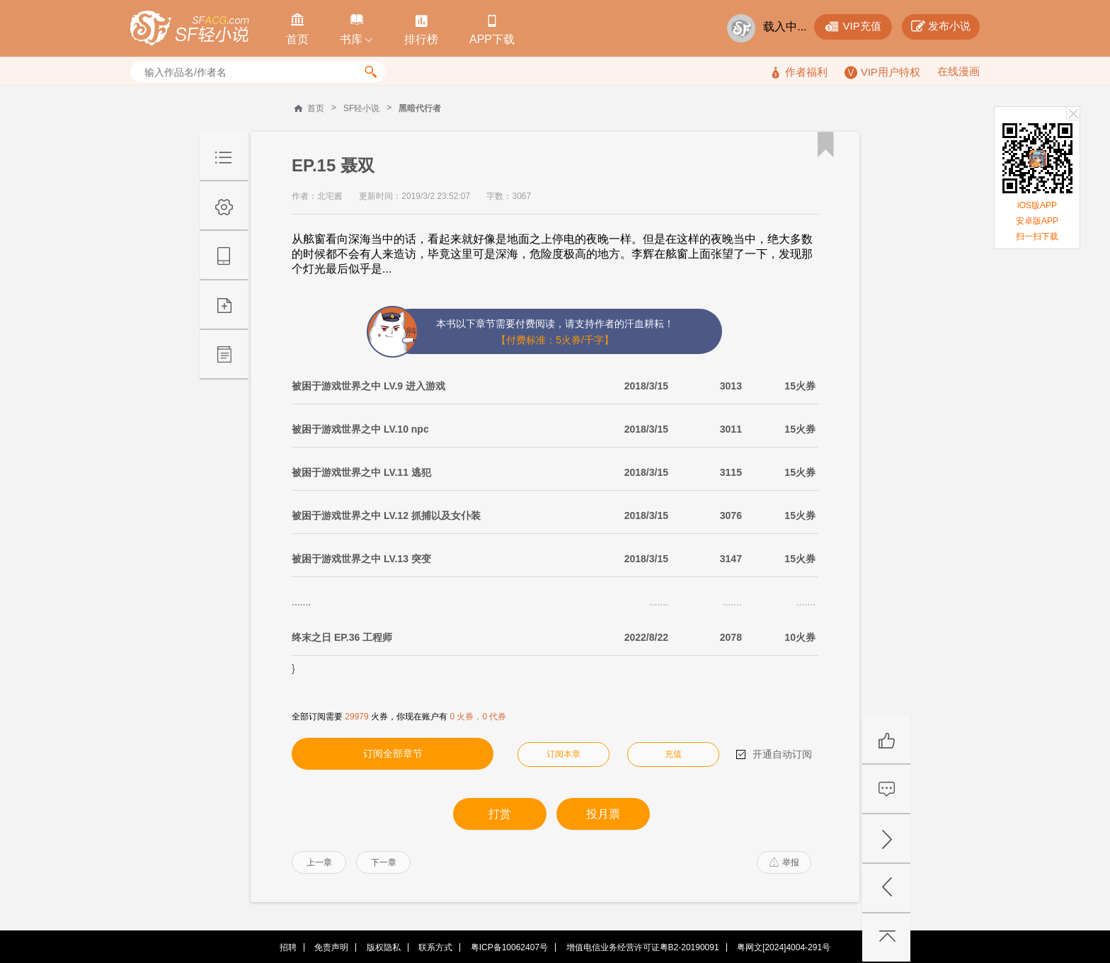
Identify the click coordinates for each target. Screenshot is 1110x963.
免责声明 (331, 947)
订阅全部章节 (393, 753)
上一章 (319, 862)
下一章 (383, 862)
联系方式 (435, 947)
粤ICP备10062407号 (509, 947)
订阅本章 (563, 754)
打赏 (499, 814)
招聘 (288, 947)
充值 (673, 754)
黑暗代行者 (420, 108)
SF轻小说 (361, 108)
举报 (784, 862)
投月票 (603, 814)
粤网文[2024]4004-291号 (783, 947)
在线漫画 (958, 71)
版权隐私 (384, 947)
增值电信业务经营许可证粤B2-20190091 (642, 947)
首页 (315, 108)
